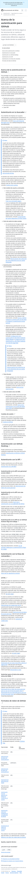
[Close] (24, 2)
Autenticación (6, 13)
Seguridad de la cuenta (16, 13)
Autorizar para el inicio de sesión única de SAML (12, 675)
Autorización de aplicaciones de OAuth (4, 781)
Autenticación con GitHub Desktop (11, 445)
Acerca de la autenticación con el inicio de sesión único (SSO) (15, 406)
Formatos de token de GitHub (13, 702)
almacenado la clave (15, 669)
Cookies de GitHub (8, 422)
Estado (2, 872)
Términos (13, 871)
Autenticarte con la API (11, 459)
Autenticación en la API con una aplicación (12, 493)
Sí (3, 849)
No (9, 849)
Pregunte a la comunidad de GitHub (10, 859)
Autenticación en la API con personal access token (14, 472)
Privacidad (19, 871)
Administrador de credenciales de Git (11, 605)
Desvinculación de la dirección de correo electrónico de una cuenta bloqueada (16, 260)
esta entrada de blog (8, 173)
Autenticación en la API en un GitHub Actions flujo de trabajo (14, 520)
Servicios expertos (14, 872)
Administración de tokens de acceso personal (5, 758)
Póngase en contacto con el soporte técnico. (12, 861)
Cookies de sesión (8, 414)
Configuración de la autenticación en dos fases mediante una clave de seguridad (15, 341)
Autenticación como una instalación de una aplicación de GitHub (4, 813)
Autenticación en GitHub (9, 14)
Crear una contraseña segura (13, 201)
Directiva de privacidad (5, 852)
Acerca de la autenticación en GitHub (13, 71)
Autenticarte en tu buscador (13, 112)
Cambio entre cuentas (12, 185)
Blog (21, 872)
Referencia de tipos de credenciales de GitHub (13, 837)
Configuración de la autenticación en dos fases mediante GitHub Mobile (15, 337)
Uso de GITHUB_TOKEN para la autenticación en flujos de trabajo (13, 547)
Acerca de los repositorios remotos (10, 573)
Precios (7, 872)
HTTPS (4, 578)
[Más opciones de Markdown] (15, 45)
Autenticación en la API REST (8, 466)
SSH (3, 625)
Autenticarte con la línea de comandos (12, 555)
